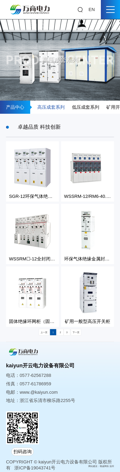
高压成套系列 (51, 107)
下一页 (76, 332)
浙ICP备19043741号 (34, 467)
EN (91, 9)
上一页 (44, 332)
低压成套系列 (85, 107)
